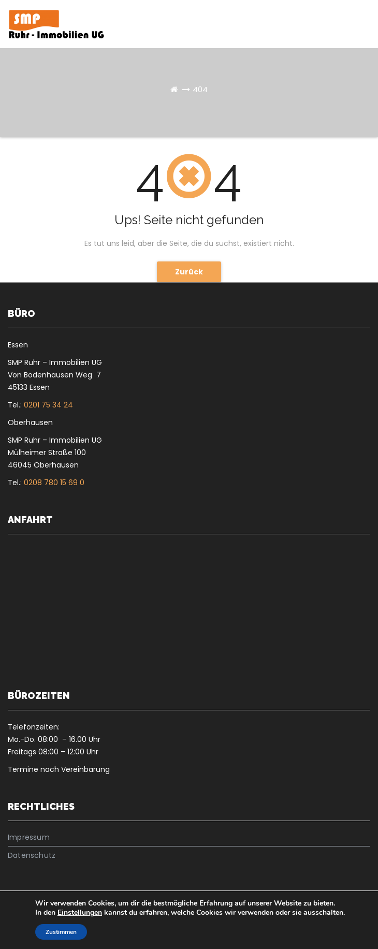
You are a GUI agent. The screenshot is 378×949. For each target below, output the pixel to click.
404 (200, 89)
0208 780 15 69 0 (54, 482)
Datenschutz (31, 855)
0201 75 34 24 (48, 405)
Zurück (189, 272)
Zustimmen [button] (61, 932)
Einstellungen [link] (79, 912)
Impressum (29, 837)
